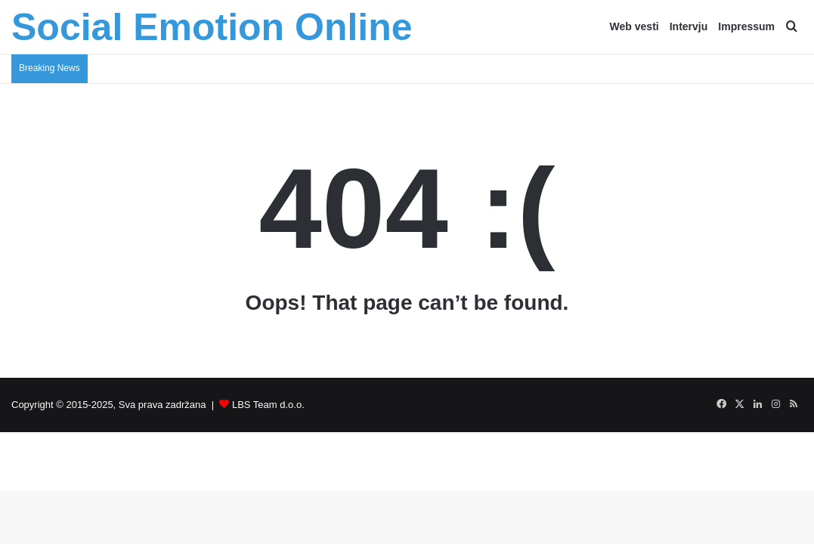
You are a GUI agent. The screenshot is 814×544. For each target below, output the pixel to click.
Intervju (689, 26)
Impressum (746, 26)
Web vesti (634, 26)
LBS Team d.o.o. (268, 404)
